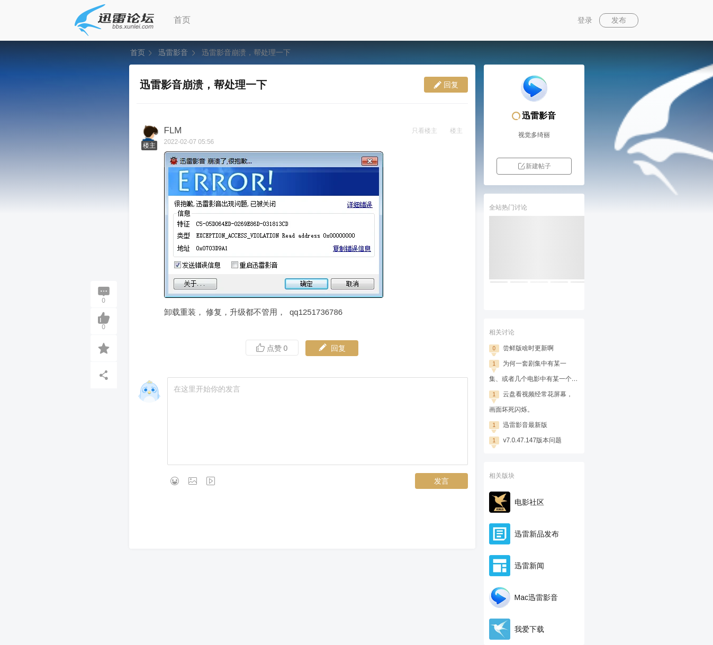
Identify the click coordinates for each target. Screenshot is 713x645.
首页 (182, 19)
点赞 (272, 347)
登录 (584, 20)
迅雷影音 (173, 52)
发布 (618, 20)
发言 (441, 481)
